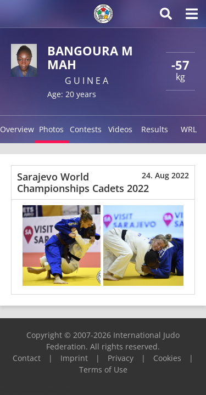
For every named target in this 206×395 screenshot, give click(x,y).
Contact (27, 358)
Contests (86, 129)
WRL (189, 129)
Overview (17, 129)
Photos (51, 129)
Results (154, 129)
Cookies (167, 358)
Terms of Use (103, 369)
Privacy (120, 358)
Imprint (74, 358)
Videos (120, 129)
